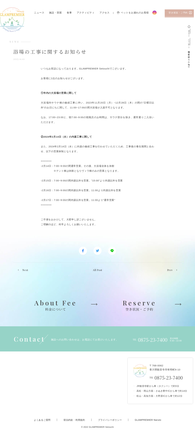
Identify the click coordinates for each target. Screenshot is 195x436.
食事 (69, 12)
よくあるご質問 (42, 420)
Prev (170, 270)
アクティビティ (86, 12)
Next (25, 270)
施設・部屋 (55, 12)
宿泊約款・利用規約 (74, 420)
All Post (97, 270)
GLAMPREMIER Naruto (148, 420)
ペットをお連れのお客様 (133, 12)
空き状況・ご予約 (180, 12)
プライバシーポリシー (110, 420)
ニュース (39, 12)
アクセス (104, 12)
